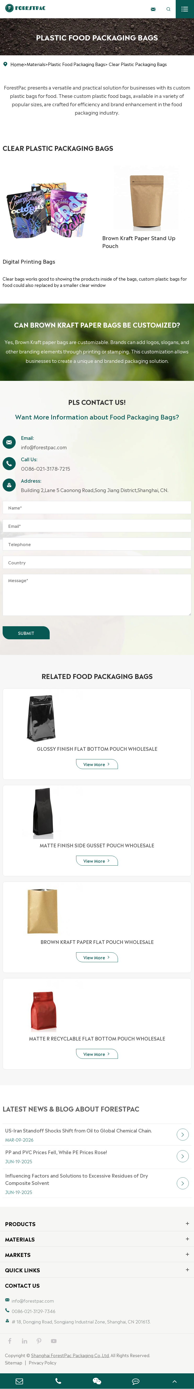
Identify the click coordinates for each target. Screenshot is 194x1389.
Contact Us (22, 1285)
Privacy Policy (42, 1362)
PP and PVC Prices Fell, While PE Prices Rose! (56, 1164)
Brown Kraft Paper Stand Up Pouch (138, 241)
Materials (36, 64)
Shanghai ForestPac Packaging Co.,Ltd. (70, 1355)
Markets (18, 1254)
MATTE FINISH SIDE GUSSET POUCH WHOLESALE (97, 845)
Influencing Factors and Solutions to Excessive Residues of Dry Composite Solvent (76, 1196)
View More (97, 764)
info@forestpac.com (44, 447)
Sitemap (13, 1362)
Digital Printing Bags (29, 261)
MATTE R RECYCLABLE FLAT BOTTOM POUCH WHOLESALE (97, 1038)
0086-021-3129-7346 (33, 1311)
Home (17, 64)
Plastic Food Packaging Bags (76, 64)
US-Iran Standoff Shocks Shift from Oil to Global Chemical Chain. (78, 1142)
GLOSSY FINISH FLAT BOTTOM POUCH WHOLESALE (97, 748)
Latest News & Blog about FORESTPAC (71, 1114)
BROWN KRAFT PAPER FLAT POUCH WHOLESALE (97, 941)
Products (20, 1223)
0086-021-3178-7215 (45, 468)
